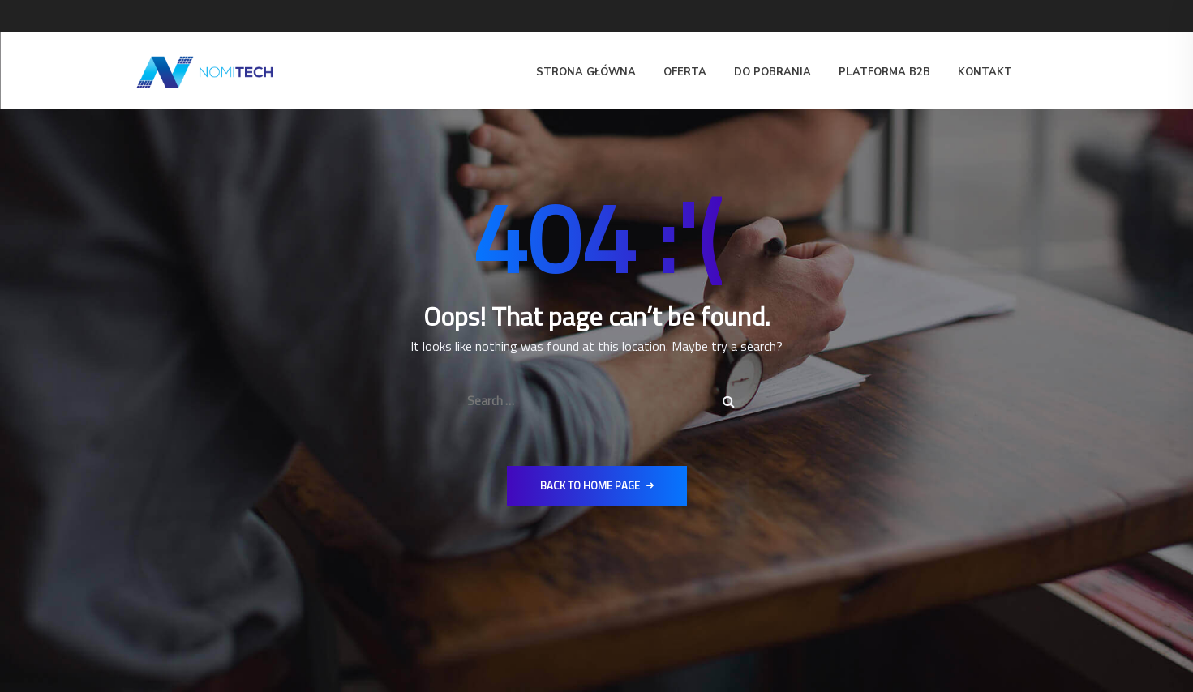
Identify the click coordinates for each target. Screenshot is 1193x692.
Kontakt (985, 72)
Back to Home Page (597, 485)
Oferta (684, 72)
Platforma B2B (884, 72)
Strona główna (586, 72)
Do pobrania (772, 72)
